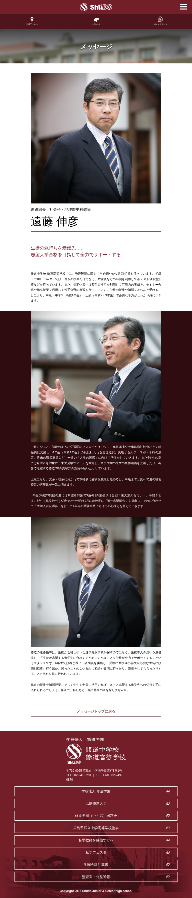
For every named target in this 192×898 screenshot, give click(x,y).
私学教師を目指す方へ (96, 840)
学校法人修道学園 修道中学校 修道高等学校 (96, 7)
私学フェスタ (96, 852)
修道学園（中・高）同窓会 (96, 816)
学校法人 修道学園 (96, 791)
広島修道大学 (96, 803)
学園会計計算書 (96, 865)
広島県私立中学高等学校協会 (96, 828)
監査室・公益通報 (96, 877)
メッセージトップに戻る (96, 711)
